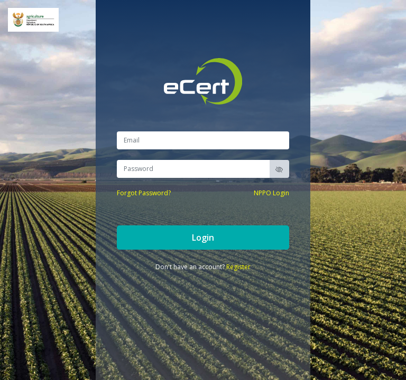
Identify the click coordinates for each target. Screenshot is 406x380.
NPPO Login (271, 192)
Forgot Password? (144, 192)
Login (203, 237)
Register (238, 266)
